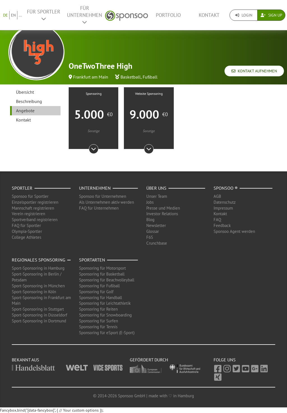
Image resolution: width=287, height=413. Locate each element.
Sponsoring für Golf (96, 291)
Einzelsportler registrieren (35, 202)
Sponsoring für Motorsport (102, 268)
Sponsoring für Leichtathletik (105, 303)
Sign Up (271, 15)
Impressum (223, 208)
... (20, 15)
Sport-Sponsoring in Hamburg (38, 268)
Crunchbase (156, 243)
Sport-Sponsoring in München (38, 285)
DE (5, 15)
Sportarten (92, 260)
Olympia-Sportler (27, 231)
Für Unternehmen (84, 15)
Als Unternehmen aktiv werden (106, 202)
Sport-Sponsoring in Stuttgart (38, 309)
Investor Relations (162, 213)
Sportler (22, 188)
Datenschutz (225, 202)
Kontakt (209, 15)
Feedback (222, 225)
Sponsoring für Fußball (99, 285)
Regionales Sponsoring (38, 260)
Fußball (150, 77)
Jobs (150, 202)
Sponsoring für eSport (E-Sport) (107, 332)
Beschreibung (29, 101)
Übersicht (25, 92)
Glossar (152, 231)
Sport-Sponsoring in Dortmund (39, 320)
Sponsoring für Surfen (98, 320)
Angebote (25, 110)
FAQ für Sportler (26, 225)
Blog (150, 219)
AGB (217, 196)
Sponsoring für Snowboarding (105, 315)
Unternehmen (95, 188)
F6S (149, 237)
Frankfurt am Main (90, 77)
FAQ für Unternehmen (99, 208)
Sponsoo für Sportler (30, 196)
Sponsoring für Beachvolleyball (106, 280)
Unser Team (156, 196)
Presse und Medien (163, 208)
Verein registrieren (28, 213)
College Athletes (26, 237)
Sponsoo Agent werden (234, 231)
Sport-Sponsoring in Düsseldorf (39, 315)
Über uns (156, 188)
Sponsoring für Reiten (98, 309)
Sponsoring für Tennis (98, 326)
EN (13, 15)
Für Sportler (43, 14)
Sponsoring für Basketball (101, 274)
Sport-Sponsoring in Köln (34, 291)
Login (243, 15)
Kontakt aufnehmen (254, 71)
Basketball (131, 77)
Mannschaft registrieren (33, 208)
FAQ (217, 219)
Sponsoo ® (226, 188)
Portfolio (168, 15)
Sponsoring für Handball (100, 297)
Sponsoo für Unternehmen (102, 196)
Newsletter (156, 225)
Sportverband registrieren (34, 219)
